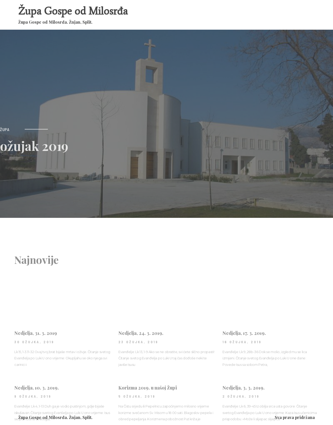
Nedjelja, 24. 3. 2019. (140, 357)
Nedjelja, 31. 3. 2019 (35, 357)
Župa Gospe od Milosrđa (73, 11)
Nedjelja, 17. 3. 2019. (244, 357)
